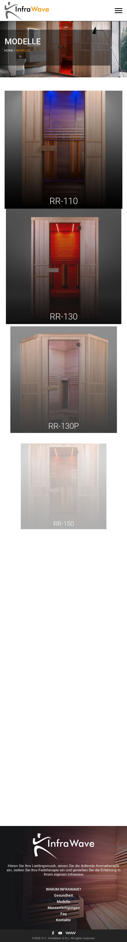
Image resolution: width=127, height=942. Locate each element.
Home (9, 50)
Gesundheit (63, 895)
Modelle (63, 901)
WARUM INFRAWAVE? (63, 889)
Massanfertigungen (64, 908)
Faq (63, 914)
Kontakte (63, 920)
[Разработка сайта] (71, 933)
